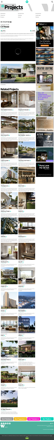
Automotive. (38, 13)
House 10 (21, 211)
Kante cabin (22, 359)
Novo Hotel (22, 186)
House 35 (21, 385)
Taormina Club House (24, 160)
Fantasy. (20, 15)
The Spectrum (5, 186)
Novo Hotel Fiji (5, 135)
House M (21, 286)
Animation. (3, 13)
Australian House (6, 359)
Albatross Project (6, 211)
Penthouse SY (5, 262)
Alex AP (21, 262)
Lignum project (5, 160)
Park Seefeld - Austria (24, 135)
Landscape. (38, 15)
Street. (19, 17)
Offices (20, 335)
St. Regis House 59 (6, 409)
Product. (2, 17)
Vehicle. (37, 17)
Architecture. (21, 13)
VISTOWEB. (51, 429)
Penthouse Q (22, 236)
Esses (3, 335)
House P (3, 385)
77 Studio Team (3, 28)
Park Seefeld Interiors (7, 109)
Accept (27, 438)
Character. (3, 15)
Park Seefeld (22, 310)
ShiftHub (4, 236)
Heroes (3, 310)
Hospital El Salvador (24, 109)
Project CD (4, 286)
